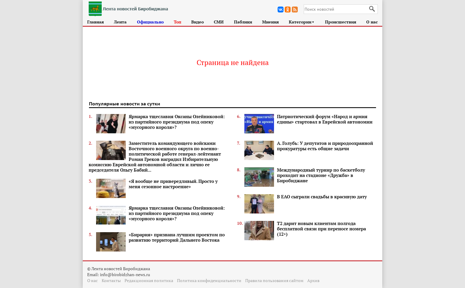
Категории (302, 22)
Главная (95, 22)
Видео (197, 22)
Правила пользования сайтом (274, 280)
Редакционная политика (149, 280)
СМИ (219, 22)
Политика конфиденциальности (209, 280)
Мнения (270, 22)
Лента (120, 22)
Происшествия (340, 22)
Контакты (111, 280)
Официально (150, 22)
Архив (313, 280)
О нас (372, 22)
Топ (177, 22)
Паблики (243, 22)
